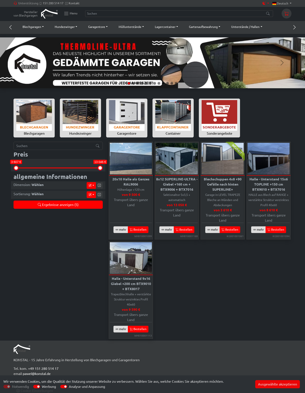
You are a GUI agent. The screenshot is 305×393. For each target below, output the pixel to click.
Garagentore (127, 117)
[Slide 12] (176, 83)
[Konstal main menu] (70, 13)
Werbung (49, 386)
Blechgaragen (34, 117)
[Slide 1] (128, 83)
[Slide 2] (133, 83)
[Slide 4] (141, 83)
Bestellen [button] (138, 229)
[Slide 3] (137, 83)
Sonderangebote (219, 117)
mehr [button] (120, 229)
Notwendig (20, 386)
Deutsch (280, 3)
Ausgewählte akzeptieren (277, 384)
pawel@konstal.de (37, 374)
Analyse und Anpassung (87, 386)
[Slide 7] (154, 83)
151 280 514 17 (53, 3)
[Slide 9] (163, 83)
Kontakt (74, 3)
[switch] (36, 386)
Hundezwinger (80, 117)
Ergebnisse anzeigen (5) (58, 205)
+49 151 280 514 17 (43, 368)
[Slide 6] (150, 83)
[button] (29, 27)
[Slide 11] (171, 83)
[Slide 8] (158, 83)
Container (173, 117)
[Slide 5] (146, 83)
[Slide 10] (167, 83)
